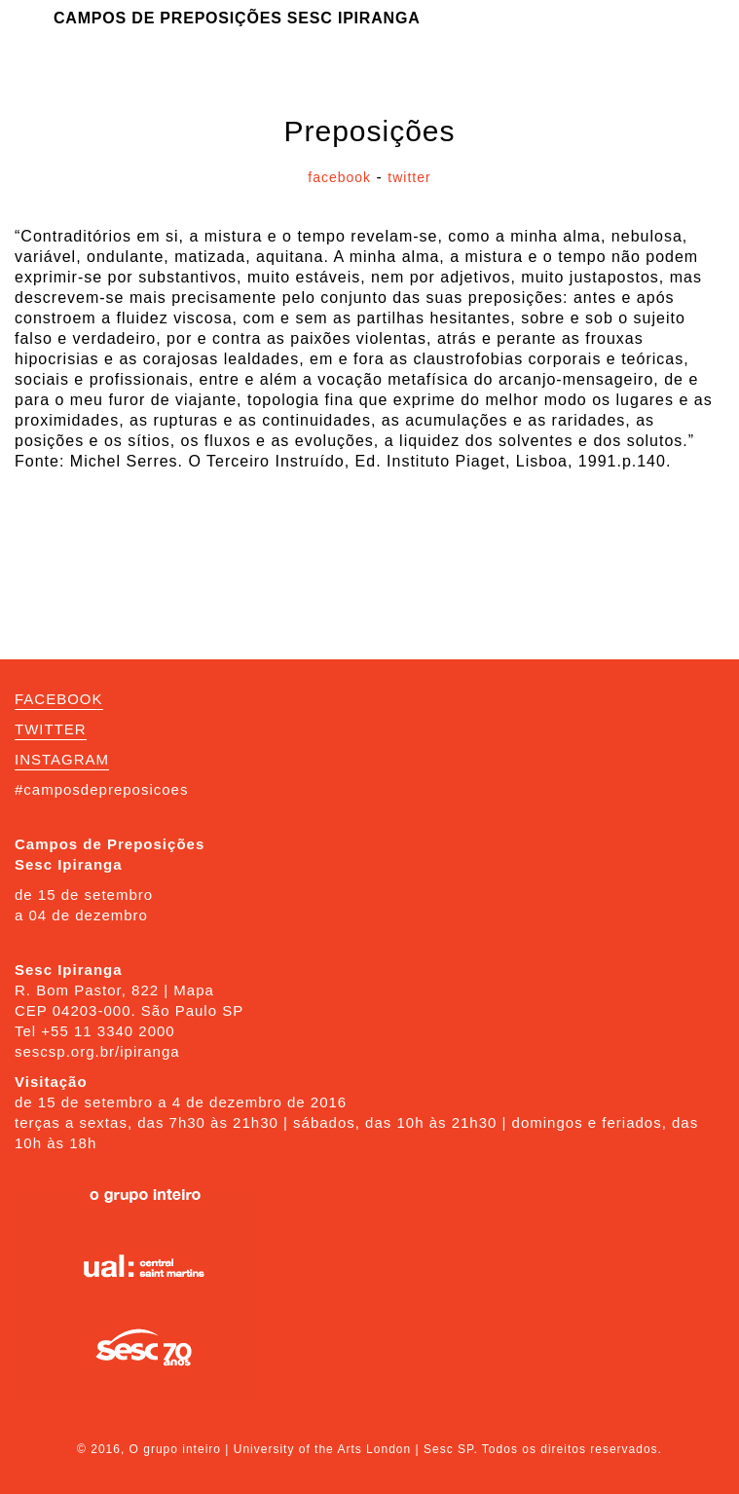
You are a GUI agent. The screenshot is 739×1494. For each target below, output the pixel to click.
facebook (339, 177)
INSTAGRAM (62, 759)
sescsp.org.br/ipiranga (97, 1051)
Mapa (193, 990)
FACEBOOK (59, 699)
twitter (409, 177)
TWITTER (51, 729)
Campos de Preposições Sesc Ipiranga (237, 18)
